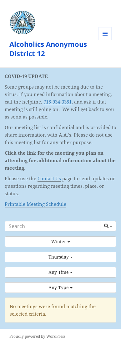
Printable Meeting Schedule (35, 204)
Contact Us (49, 178)
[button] (60, 241)
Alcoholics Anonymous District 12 (48, 48)
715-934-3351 (57, 102)
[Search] (52, 226)
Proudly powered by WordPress (37, 336)
